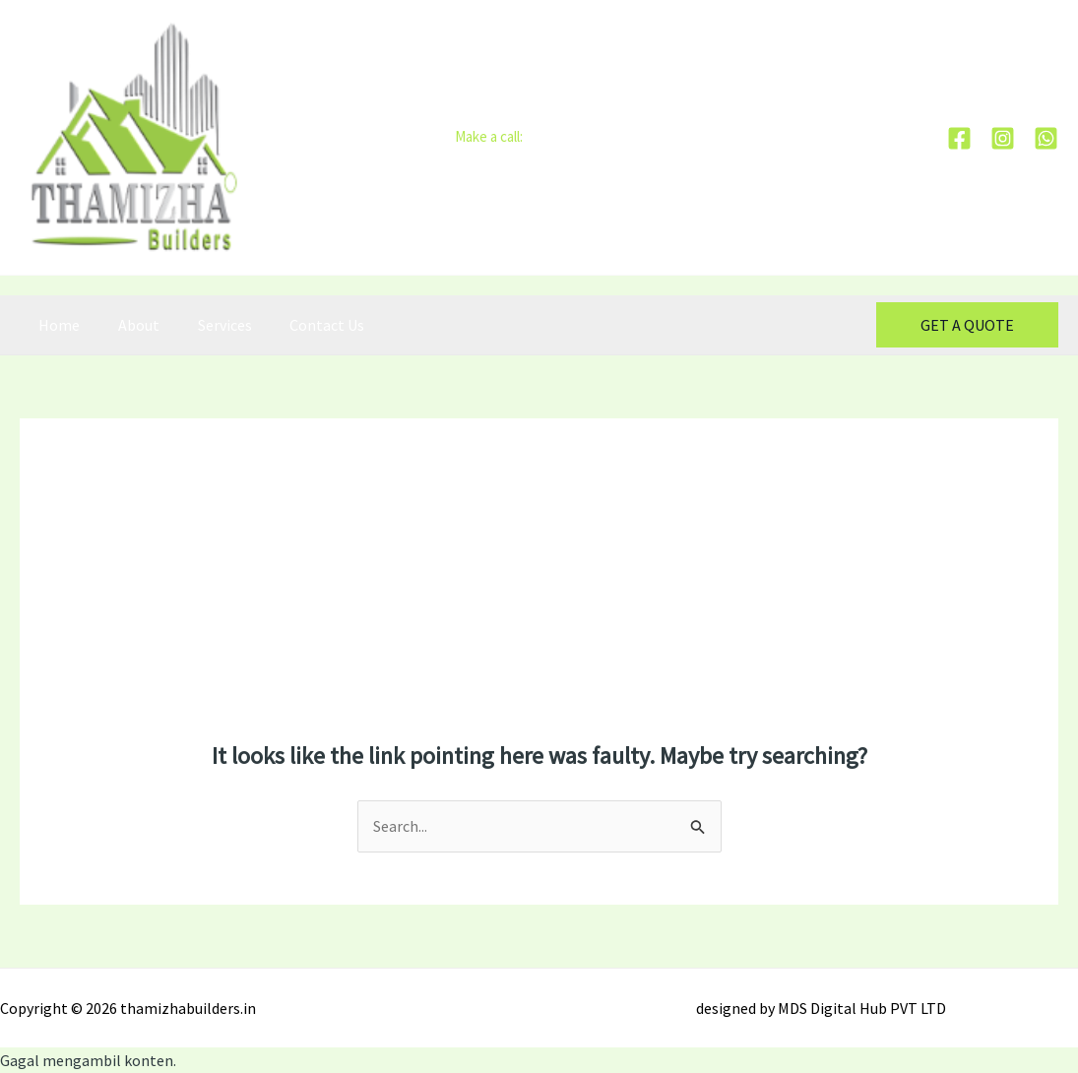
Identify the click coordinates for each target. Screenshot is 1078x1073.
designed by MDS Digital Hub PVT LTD (821, 1008)
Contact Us (304, 325)
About (129, 325)
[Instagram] (1002, 138)
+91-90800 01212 (575, 136)
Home (56, 325)
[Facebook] (959, 138)
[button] (967, 324)
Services (208, 325)
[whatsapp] (1046, 138)
